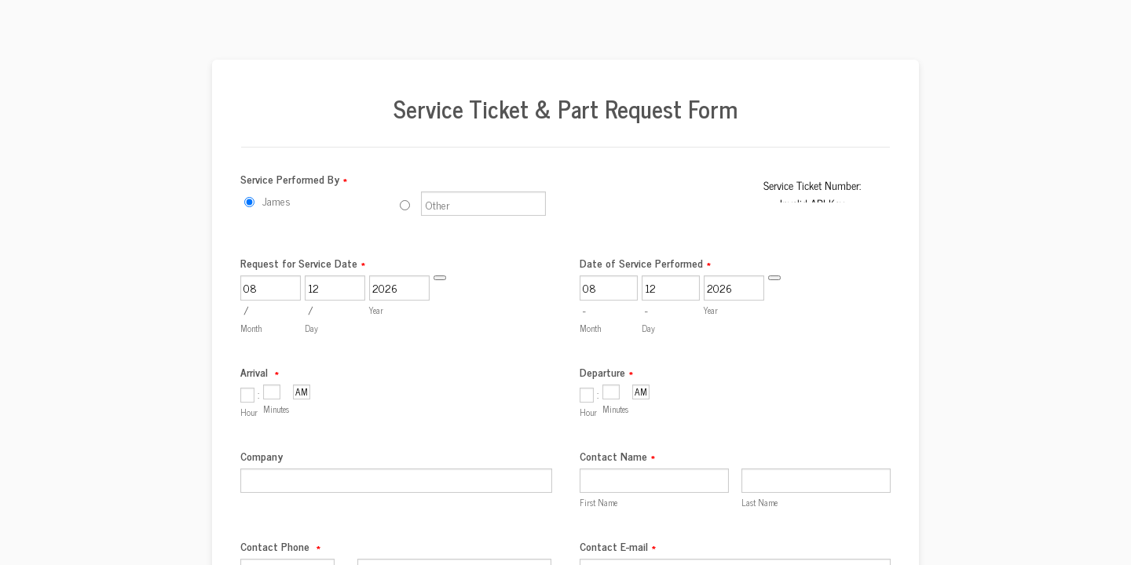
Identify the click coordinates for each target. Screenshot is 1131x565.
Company (261, 456)
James (276, 200)
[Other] (405, 205)
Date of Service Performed (645, 262)
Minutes (276, 409)
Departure (606, 372)
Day (311, 328)
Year (376, 310)
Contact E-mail (618, 546)
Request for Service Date (302, 262)
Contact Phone (280, 546)
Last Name (759, 502)
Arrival (259, 372)
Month (251, 328)
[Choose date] (440, 277)
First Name (598, 502)
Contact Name (617, 456)
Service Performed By (293, 179)
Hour (249, 412)
